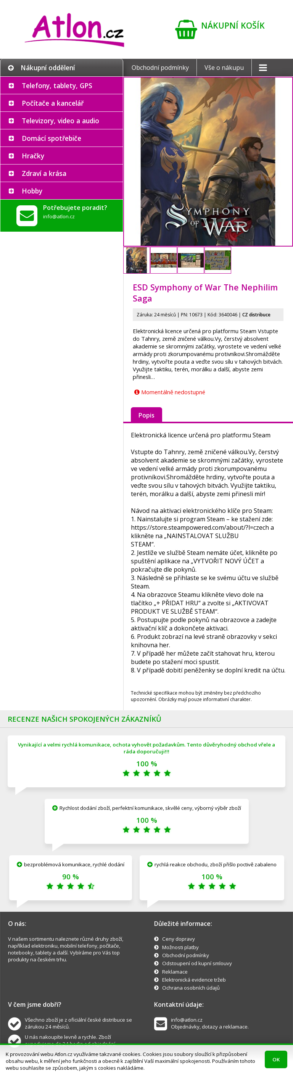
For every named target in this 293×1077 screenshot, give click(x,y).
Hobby (32, 190)
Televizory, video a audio (60, 120)
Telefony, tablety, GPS (57, 85)
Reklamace (175, 971)
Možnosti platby (180, 947)
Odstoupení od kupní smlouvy (197, 963)
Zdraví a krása (44, 173)
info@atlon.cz (59, 216)
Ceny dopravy (178, 938)
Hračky (33, 155)
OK (276, 1059)
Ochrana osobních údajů (191, 987)
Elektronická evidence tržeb (194, 979)
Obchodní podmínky (160, 67)
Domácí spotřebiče (51, 138)
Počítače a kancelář (53, 103)
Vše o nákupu (224, 67)
